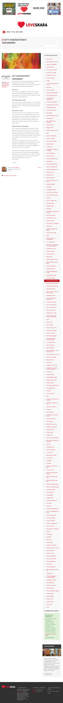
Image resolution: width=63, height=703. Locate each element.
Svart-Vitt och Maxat (51, 357)
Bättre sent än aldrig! (51, 455)
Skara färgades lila (51, 566)
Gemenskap (49, 161)
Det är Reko (49, 59)
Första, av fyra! (50, 470)
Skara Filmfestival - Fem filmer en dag (52, 351)
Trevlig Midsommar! (51, 189)
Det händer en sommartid (53, 223)
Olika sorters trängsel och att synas (53, 441)
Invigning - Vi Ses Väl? (52, 365)
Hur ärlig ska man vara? (52, 283)
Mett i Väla (49, 539)
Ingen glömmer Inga (51, 275)
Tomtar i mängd (50, 90)
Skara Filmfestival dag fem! (52, 481)
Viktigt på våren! (50, 447)
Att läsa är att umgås (51, 72)
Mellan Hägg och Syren (52, 61)
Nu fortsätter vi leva (51, 218)
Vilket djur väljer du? (51, 266)
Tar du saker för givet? (52, 70)
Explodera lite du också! (52, 104)
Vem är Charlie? (50, 526)
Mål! (48, 396)
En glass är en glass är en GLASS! (53, 399)
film (7, 83)
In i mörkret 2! (50, 452)
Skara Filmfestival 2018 (52, 115)
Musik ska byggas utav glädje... (52, 229)
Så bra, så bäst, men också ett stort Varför (51, 316)
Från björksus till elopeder (53, 385)
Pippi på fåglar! (50, 596)
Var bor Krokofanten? (52, 304)
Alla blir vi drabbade (51, 135)
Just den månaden (51, 449)
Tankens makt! (50, 593)
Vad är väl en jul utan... (52, 327)
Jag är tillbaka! (50, 325)
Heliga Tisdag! (50, 601)
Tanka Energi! (50, 432)
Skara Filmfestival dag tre (53, 484)
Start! (48, 607)
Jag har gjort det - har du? (53, 547)
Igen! (48, 133)
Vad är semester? (51, 177)
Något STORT (50, 127)
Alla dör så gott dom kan (52, 259)
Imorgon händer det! (51, 302)
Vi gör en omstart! (51, 138)
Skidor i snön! (50, 599)
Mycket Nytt (49, 256)
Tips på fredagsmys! (51, 556)
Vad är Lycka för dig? (52, 330)
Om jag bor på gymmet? (52, 508)
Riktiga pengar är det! (52, 380)
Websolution (19, 691)
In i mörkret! (49, 457)
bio (5, 83)
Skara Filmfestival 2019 (52, 92)
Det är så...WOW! (51, 333)
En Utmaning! (50, 421)
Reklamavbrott (50, 118)
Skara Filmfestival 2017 (52, 158)
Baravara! (49, 506)
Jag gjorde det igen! (51, 580)
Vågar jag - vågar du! (52, 545)
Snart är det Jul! (50, 156)
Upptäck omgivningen (52, 426)
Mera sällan (49, 113)
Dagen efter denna (51, 268)
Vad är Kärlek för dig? (52, 141)
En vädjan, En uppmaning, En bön (53, 212)
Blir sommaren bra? (51, 310)
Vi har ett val (49, 146)
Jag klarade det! (50, 550)
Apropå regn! (50, 542)
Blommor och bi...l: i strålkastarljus (51, 239)
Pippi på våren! (50, 588)
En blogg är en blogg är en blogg (52, 150)
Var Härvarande (50, 254)
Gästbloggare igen (51, 295)
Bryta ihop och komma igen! (52, 466)
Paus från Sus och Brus (52, 192)
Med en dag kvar (51, 345)
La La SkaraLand (51, 242)
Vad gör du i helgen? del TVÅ (52, 403)
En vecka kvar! (50, 492)
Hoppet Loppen (50, 206)
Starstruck (49, 208)
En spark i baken (51, 78)
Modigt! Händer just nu (52, 424)
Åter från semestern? (52, 515)
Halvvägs (49, 187)
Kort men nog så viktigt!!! (52, 437)
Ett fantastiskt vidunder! (52, 280)
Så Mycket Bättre (51, 184)
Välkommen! (49, 435)
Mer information (48, 673)
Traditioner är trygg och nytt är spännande (52, 368)
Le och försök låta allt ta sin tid (52, 84)
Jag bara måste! (50, 374)
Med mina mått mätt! (51, 558)
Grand (3, 84)
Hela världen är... (51, 412)
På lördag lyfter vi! (51, 388)
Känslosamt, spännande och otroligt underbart (52, 245)
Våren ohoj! (49, 226)
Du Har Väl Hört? (51, 393)
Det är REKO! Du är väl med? (52, 181)
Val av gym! (49, 564)
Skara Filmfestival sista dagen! (52, 473)
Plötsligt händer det (51, 107)
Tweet (39, 167)
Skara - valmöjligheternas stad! (53, 512)
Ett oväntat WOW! (51, 289)
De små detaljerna (51, 561)
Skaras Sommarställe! (52, 102)
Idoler (48, 319)
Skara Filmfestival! (51, 489)
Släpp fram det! (50, 382)
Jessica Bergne (15, 167)
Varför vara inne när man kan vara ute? (52, 292)
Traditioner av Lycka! (51, 313)
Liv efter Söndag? (51, 520)
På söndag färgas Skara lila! (52, 570)
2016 (3, 83)
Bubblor (48, 197)
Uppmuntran (49, 573)
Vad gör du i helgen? (51, 406)
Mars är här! (49, 322)
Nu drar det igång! (51, 518)
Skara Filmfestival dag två (53, 487)
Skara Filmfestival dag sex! (52, 477)
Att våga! (49, 463)
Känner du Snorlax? (51, 307)
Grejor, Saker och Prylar (52, 195)
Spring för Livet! (50, 429)
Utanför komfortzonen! (52, 500)
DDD (48, 235)
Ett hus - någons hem (52, 200)
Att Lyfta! (49, 390)
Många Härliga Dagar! (52, 377)
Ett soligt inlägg (50, 203)
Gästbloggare (50, 495)
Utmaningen (49, 534)
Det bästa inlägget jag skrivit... (52, 272)
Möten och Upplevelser (52, 523)
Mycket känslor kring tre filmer (52, 263)
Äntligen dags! (50, 497)
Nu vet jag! (49, 503)
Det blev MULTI (50, 125)
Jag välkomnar (50, 144)
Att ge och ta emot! (51, 585)
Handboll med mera (51, 248)
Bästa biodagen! (50, 347)
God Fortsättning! (51, 153)
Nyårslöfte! (49, 460)
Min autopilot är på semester (51, 121)
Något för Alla (50, 175)
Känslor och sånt (51, 251)
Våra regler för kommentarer (10, 175)
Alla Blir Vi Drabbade (51, 64)
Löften (48, 80)
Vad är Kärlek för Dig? (52, 95)
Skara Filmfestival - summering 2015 (51, 339)
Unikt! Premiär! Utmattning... (50, 99)
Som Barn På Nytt (51, 278)
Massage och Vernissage (52, 528)
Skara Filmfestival (5, 86)
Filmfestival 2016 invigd (52, 286)
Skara (8, 82)
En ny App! (49, 604)
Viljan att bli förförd (51, 418)
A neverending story (51, 110)
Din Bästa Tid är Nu (51, 75)
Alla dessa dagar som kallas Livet (52, 299)
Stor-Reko (49, 87)
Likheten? (49, 409)
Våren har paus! (50, 553)
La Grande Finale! (51, 342)
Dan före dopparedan (52, 335)
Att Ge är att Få (50, 220)
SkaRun (48, 531)
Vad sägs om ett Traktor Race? (52, 415)
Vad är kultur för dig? (51, 232)
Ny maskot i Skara (51, 215)
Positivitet (49, 537)
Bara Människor (50, 582)
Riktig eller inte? (50, 359)
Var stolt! (49, 444)
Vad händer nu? (50, 67)
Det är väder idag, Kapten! (53, 590)
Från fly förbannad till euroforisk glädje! (52, 576)
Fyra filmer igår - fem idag (53, 354)
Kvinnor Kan (49, 371)
